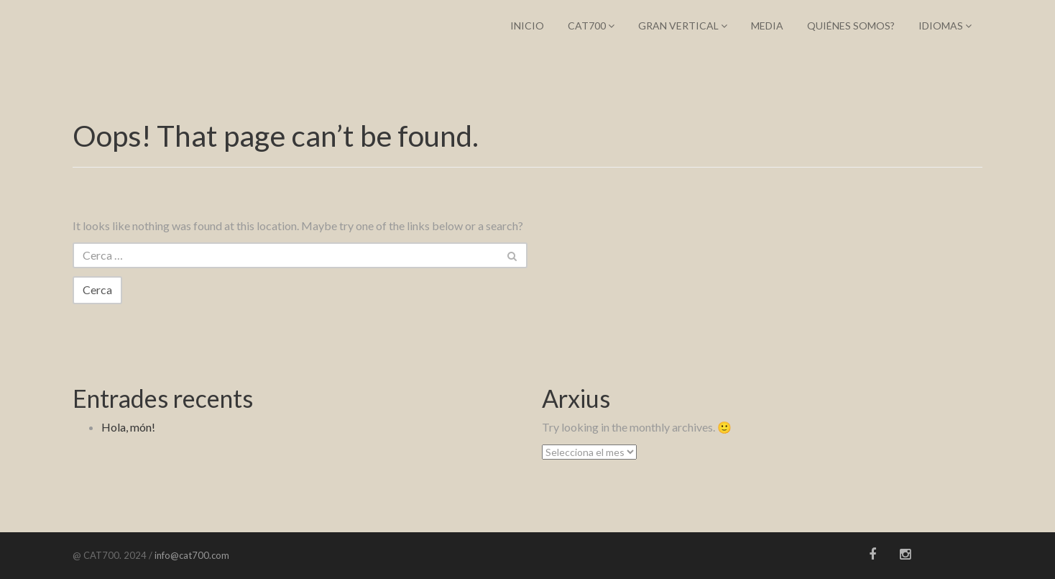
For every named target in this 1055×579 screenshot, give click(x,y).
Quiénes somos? (851, 25)
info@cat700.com (190, 555)
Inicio (527, 25)
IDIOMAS (945, 25)
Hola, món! (128, 427)
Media (767, 25)
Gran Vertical (682, 25)
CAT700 (591, 25)
